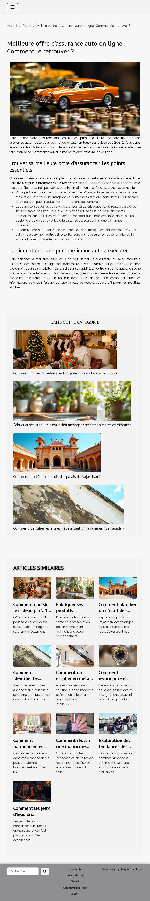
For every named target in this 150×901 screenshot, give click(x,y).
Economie (75, 869)
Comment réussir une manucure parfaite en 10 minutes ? (73, 749)
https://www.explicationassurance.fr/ (105, 183)
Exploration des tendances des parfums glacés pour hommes (114, 749)
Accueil (12, 26)
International (75, 875)
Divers (27, 26)
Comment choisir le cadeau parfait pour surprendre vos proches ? (65, 373)
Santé (75, 881)
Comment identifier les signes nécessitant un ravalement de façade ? (68, 528)
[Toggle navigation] (12, 7)
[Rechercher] (23, 871)
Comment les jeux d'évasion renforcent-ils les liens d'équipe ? (31, 817)
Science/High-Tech (75, 887)
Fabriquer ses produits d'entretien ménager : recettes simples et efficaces (72, 424)
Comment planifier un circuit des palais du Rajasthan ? (57, 476)
